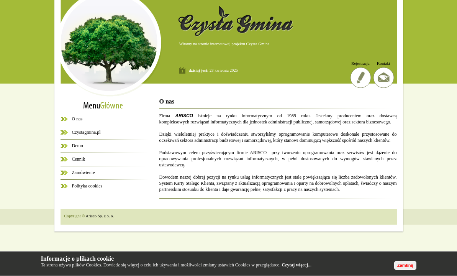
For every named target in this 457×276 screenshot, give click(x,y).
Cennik (78, 159)
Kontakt (383, 63)
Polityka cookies (87, 186)
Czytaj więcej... (296, 265)
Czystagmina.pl (86, 132)
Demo (77, 145)
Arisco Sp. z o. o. (100, 216)
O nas (77, 119)
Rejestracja (360, 63)
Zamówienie (83, 172)
